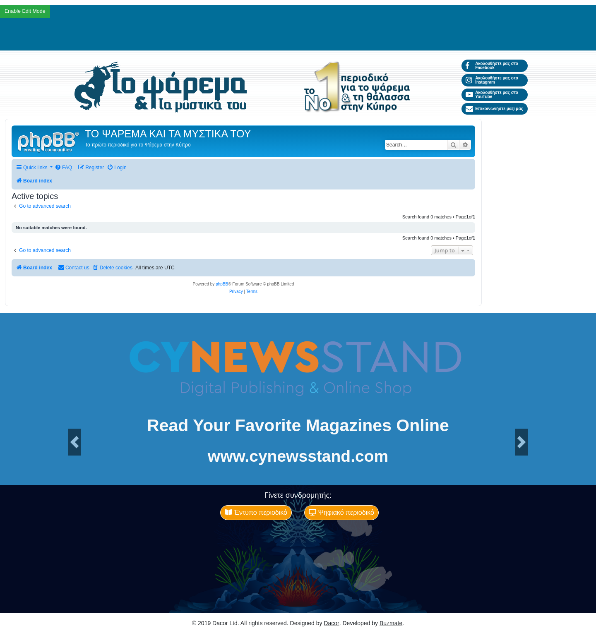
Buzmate (391, 623)
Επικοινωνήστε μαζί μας (494, 109)
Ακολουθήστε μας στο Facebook (492, 65)
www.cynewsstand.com (298, 456)
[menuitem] (63, 167)
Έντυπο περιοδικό (256, 512)
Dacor (331, 623)
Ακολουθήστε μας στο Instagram (492, 80)
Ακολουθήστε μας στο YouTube (492, 94)
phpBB (222, 284)
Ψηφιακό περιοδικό (341, 512)
